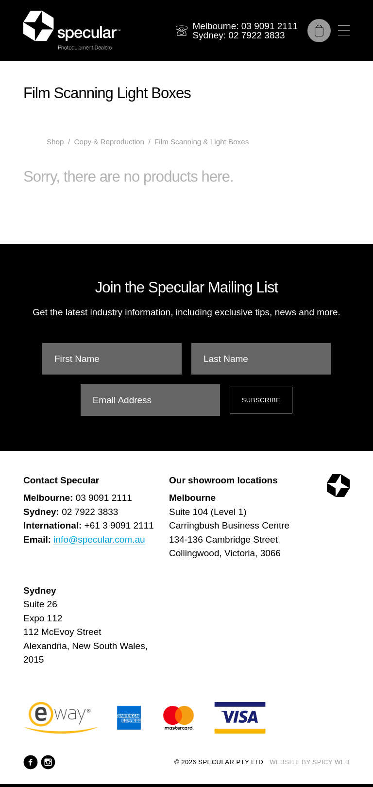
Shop (55, 141)
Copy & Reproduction (109, 141)
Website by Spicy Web (310, 762)
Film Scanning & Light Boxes (201, 141)
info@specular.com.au (99, 539)
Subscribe (261, 400)
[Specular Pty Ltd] (71, 31)
